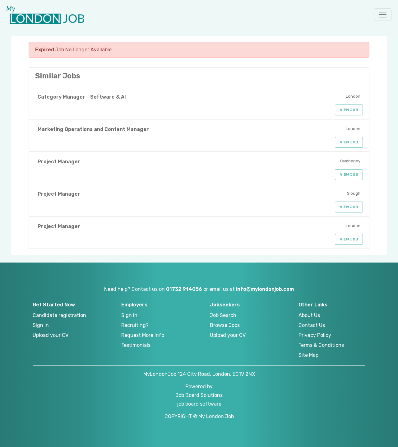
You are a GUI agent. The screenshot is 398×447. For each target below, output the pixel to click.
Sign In (41, 325)
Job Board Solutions (199, 395)
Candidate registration (59, 315)
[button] (382, 14)
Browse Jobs (225, 325)
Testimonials (135, 345)
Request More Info (142, 335)
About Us (309, 315)
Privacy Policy (314, 335)
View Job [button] (349, 110)
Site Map (308, 355)
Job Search (223, 315)
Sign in (129, 315)
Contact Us (311, 325)
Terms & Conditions (321, 345)
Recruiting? (135, 325)
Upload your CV (50, 335)
